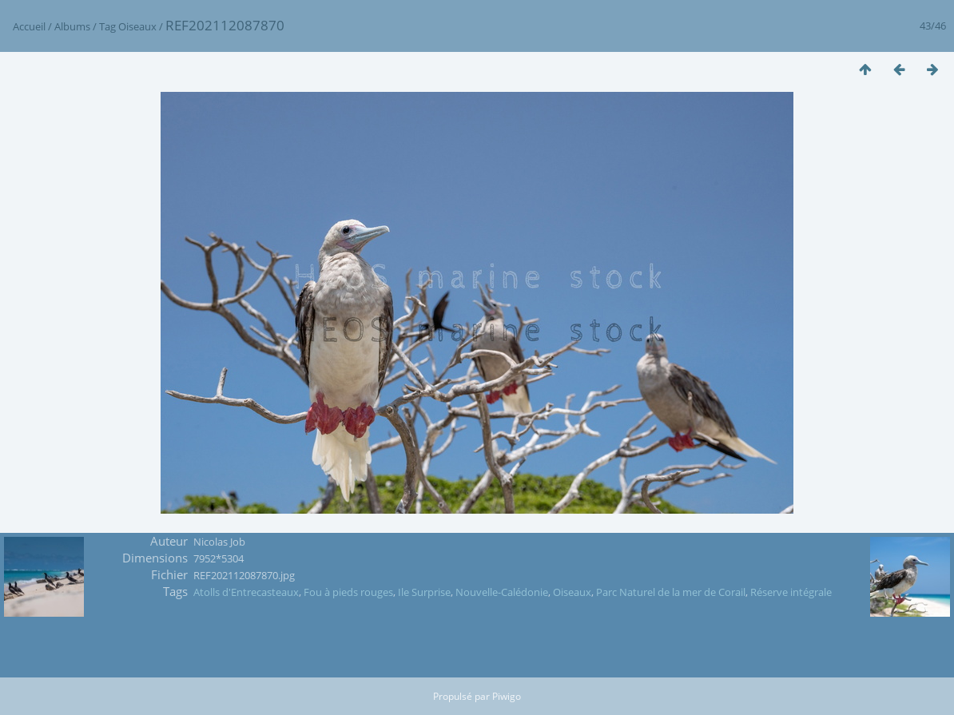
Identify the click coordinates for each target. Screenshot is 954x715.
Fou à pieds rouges (348, 592)
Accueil (29, 26)
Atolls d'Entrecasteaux (246, 592)
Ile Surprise (424, 592)
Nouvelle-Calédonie (501, 592)
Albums (72, 26)
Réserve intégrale (791, 592)
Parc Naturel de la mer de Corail (670, 592)
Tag (107, 26)
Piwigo (506, 696)
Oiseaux (137, 26)
